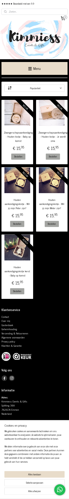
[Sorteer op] (34, 88)
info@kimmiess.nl (13, 434)
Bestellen (18, 157)
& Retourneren (20, 333)
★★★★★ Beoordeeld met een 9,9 (17, 4)
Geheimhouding (9, 329)
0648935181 (12, 438)
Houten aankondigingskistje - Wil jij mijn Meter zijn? (51, 204)
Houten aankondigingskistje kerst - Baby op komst (17, 271)
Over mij (5, 321)
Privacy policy (8, 341)
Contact (5, 317)
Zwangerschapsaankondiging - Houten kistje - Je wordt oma (52, 136)
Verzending (7, 333)
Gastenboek (7, 325)
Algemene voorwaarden (13, 337)
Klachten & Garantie (11, 345)
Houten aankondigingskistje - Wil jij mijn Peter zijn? (17, 204)
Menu (34, 68)
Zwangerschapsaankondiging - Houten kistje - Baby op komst (18, 136)
